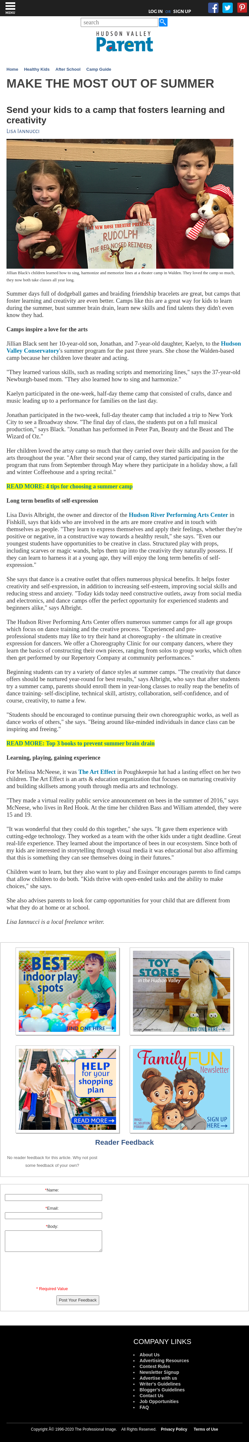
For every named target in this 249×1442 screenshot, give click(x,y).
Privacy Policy (174, 1429)
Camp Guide (98, 69)
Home (12, 69)
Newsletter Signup (159, 1372)
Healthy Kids (37, 69)
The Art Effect (97, 771)
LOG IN (155, 11)
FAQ (144, 1407)
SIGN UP (182, 11)
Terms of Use (206, 1429)
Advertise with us (158, 1378)
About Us (149, 1354)
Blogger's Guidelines (161, 1389)
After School (67, 69)
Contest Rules (154, 1366)
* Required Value (52, 1288)
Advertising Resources (164, 1360)
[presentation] (53, 1270)
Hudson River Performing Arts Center (178, 514)
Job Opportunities (159, 1401)
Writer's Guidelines (160, 1384)
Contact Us (151, 1395)
